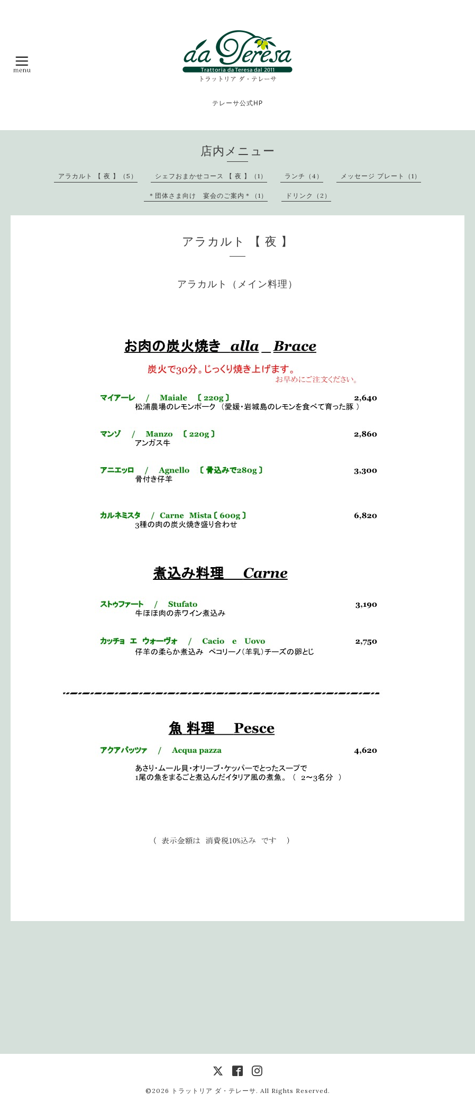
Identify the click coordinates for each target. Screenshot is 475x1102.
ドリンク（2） (308, 195)
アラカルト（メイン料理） (237, 284)
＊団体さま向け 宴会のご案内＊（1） (208, 195)
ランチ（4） (304, 176)
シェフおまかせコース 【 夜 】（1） (211, 176)
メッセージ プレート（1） (381, 176)
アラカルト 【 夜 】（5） (98, 176)
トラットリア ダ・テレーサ (213, 1091)
